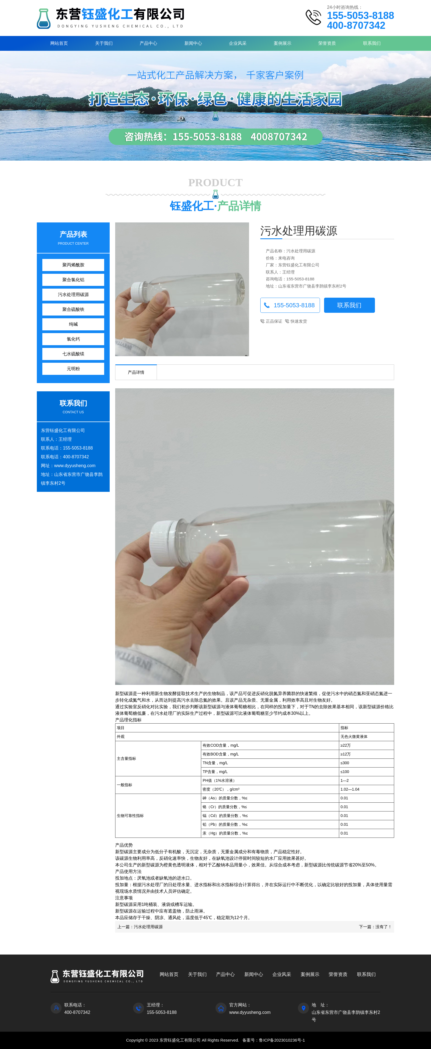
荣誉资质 (327, 43)
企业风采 (238, 43)
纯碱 (73, 324)
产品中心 (148, 43)
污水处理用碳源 (73, 294)
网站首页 (59, 43)
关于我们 (104, 43)
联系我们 (372, 43)
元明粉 (73, 368)
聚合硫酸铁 (73, 309)
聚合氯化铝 (73, 279)
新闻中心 (193, 43)
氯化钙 (73, 339)
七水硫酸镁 (73, 353)
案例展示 (282, 43)
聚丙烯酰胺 (73, 265)
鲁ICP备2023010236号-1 (282, 1040)
